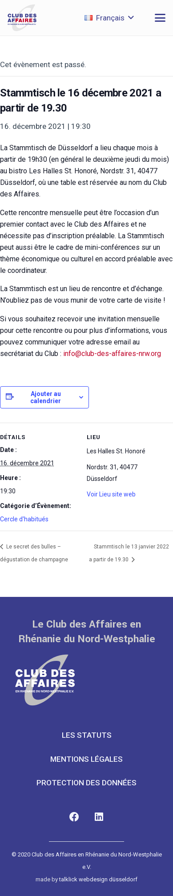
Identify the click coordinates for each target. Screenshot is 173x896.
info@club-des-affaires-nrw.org (112, 353)
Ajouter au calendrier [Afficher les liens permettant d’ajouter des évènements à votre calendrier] (45, 397)
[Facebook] (74, 817)
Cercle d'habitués (24, 519)
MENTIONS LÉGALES (86, 759)
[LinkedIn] (99, 817)
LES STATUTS (87, 735)
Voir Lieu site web (111, 494)
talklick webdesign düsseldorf (98, 879)
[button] (109, 17)
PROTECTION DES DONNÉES (86, 782)
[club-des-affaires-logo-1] (22, 17)
